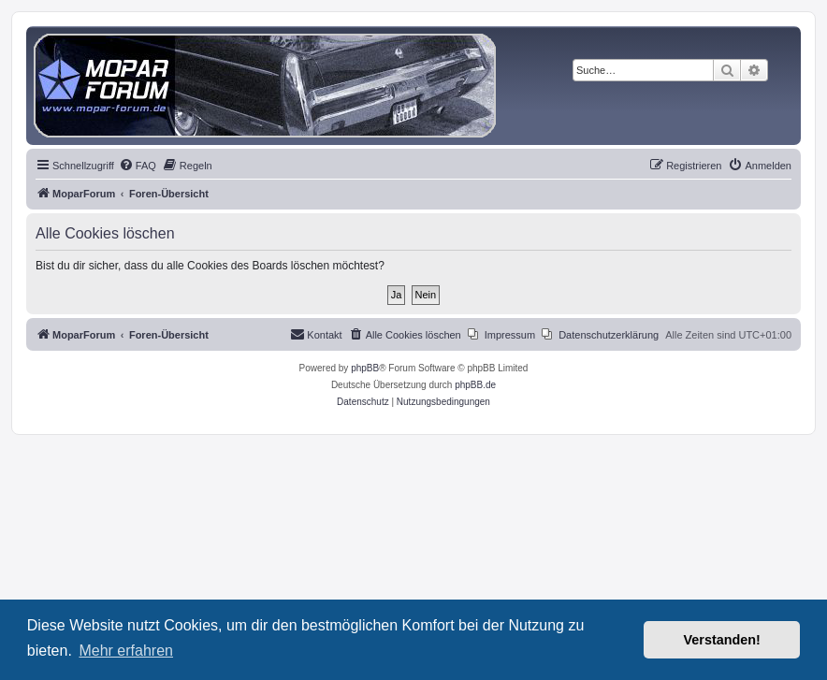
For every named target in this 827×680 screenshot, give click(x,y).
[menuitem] (137, 165)
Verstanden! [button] (722, 639)
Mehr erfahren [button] (126, 650)
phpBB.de (475, 385)
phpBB (365, 368)
